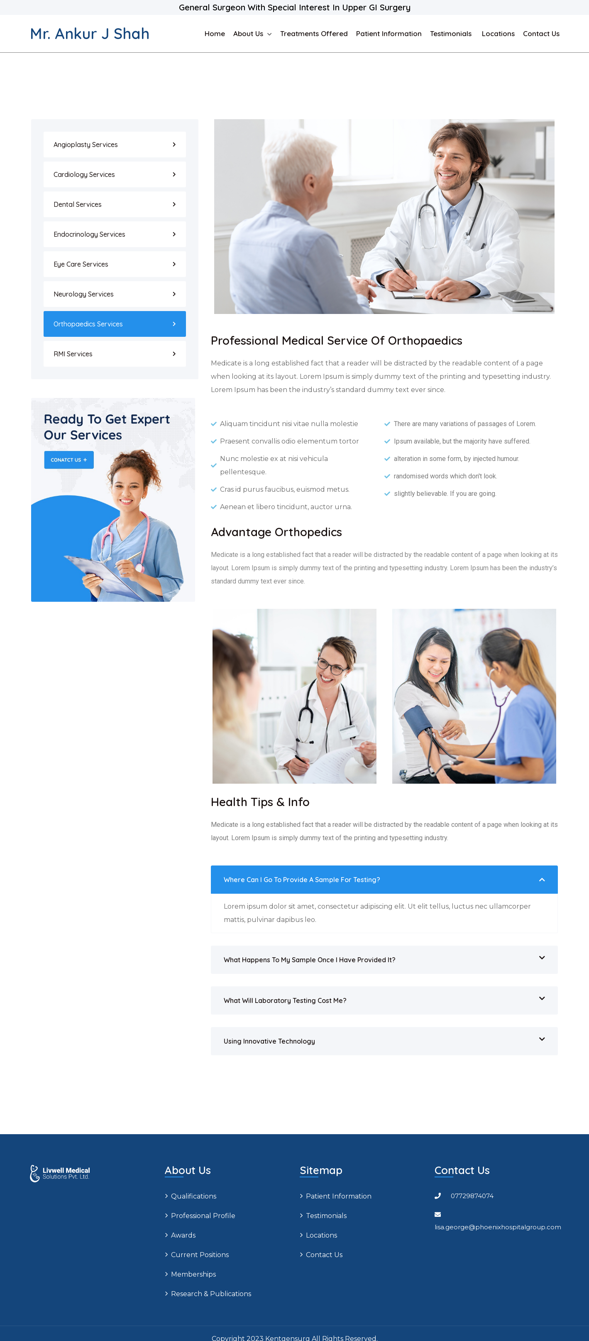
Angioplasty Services (86, 144)
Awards (183, 1235)
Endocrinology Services (89, 234)
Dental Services (78, 204)
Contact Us (541, 33)
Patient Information (389, 33)
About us (248, 33)
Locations (498, 33)
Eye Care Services (81, 264)
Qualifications (193, 1196)
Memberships (193, 1274)
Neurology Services (84, 294)
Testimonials (452, 33)
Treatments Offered (314, 33)
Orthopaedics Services (88, 324)
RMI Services (73, 354)
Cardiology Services (84, 174)
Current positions (200, 1255)
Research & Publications (211, 1294)
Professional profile (203, 1216)
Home (215, 33)
